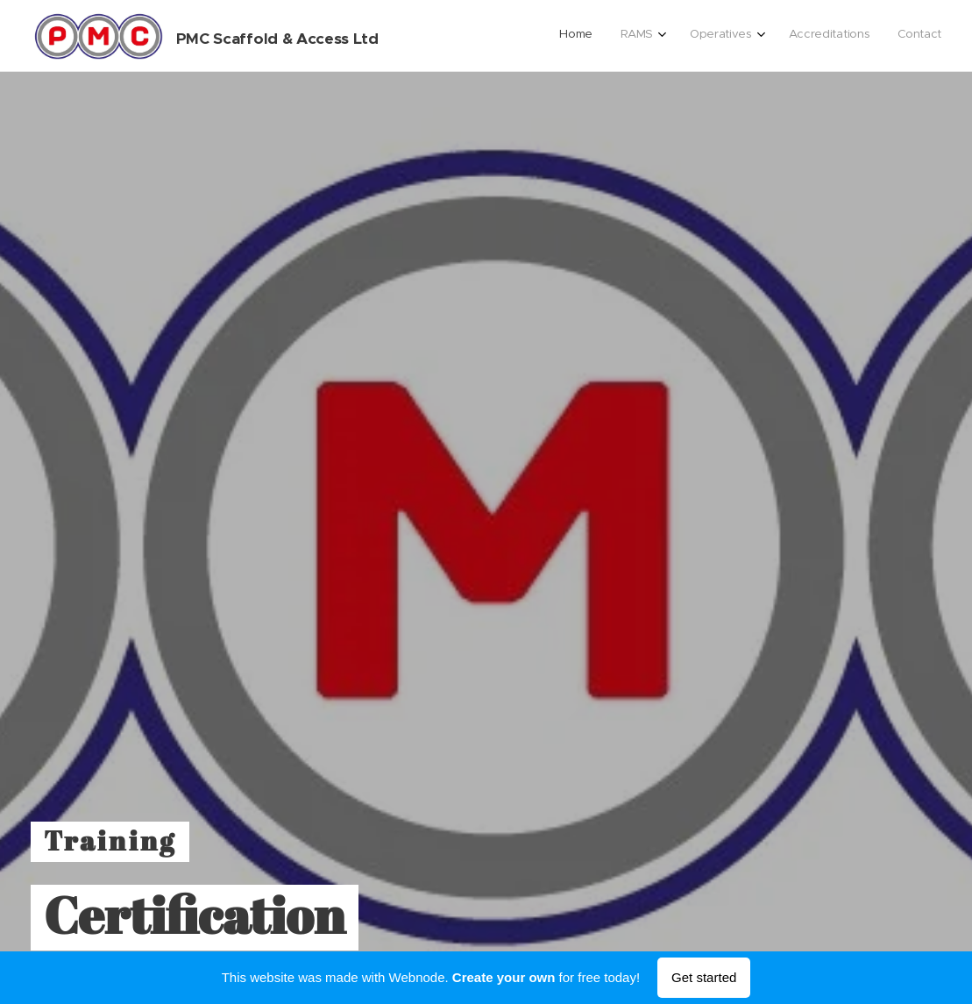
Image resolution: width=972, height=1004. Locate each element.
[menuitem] (816, 36)
